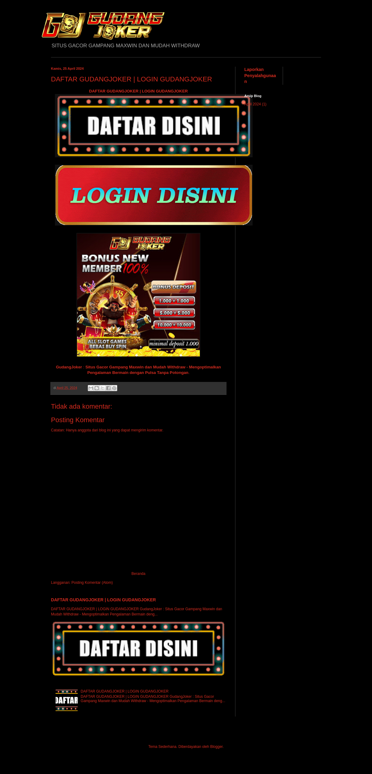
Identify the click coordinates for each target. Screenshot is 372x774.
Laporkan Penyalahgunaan (260, 75)
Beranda (138, 574)
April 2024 (252, 104)
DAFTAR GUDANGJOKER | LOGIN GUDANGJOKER (138, 91)
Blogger (216, 747)
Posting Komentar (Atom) (92, 582)
